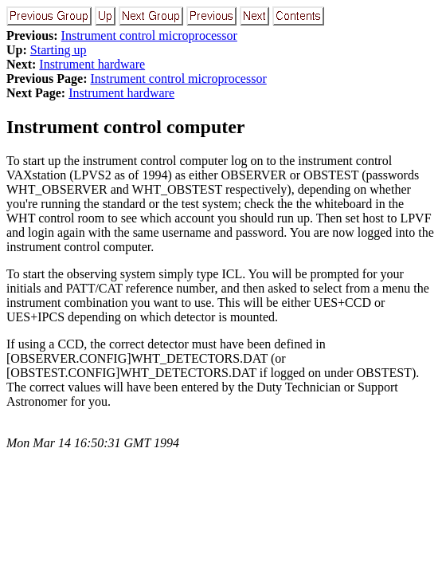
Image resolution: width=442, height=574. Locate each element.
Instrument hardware (92, 64)
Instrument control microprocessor (149, 35)
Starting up (58, 50)
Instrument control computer (125, 126)
